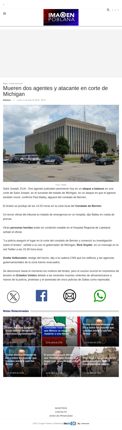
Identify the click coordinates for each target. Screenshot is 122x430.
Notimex (7, 100)
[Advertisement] (61, 53)
